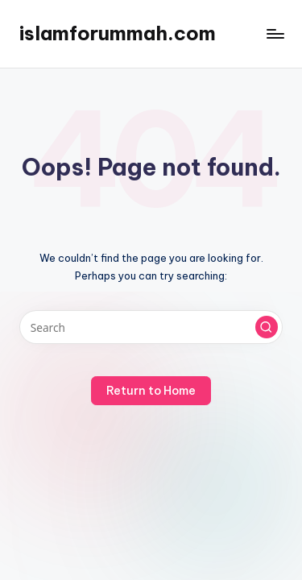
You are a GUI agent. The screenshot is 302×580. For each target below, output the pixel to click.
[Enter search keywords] (151, 327)
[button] (266, 327)
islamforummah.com (117, 33)
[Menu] (275, 33)
